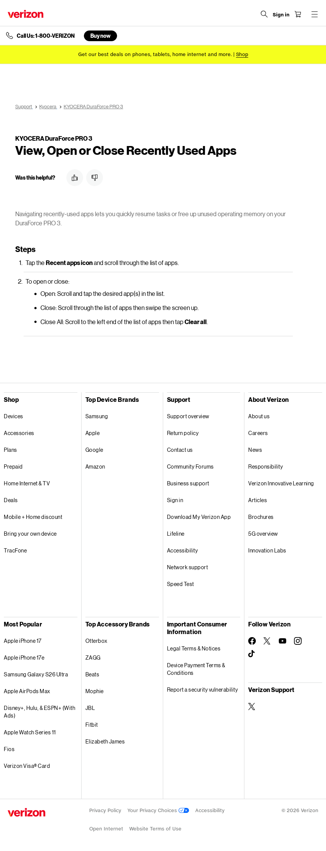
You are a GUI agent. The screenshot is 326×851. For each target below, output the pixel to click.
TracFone (15, 550)
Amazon (95, 466)
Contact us (180, 449)
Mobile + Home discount (33, 517)
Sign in (175, 500)
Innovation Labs (267, 550)
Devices (13, 416)
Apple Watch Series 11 (30, 732)
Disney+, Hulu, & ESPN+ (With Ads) (39, 712)
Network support (187, 567)
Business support (188, 483)
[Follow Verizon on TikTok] (252, 654)
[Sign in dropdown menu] (281, 15)
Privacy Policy (105, 810)
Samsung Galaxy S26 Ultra (36, 674)
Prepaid (13, 466)
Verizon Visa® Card (27, 766)
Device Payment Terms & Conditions (196, 669)
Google (94, 449)
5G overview (263, 533)
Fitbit (91, 724)
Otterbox (96, 640)
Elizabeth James (105, 741)
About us (259, 416)
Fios (9, 749)
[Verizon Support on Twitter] (252, 706)
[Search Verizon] (264, 14)
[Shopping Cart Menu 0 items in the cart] (297, 14)
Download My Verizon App (199, 517)
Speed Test (180, 584)
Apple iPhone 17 (23, 640)
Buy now (100, 35)
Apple (92, 433)
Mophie (94, 691)
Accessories (19, 433)
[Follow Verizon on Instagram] (298, 641)
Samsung (96, 416)
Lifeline (176, 533)
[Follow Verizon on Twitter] (267, 641)
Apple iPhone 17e (24, 657)
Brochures (261, 517)
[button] (74, 177)
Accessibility (182, 550)
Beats (92, 674)
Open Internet (106, 829)
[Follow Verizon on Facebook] (252, 641)
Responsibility (265, 466)
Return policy (183, 433)
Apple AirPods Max (27, 691)
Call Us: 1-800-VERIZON (46, 36)
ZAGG (93, 657)
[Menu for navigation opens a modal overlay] (314, 14)
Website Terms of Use (155, 829)
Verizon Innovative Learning (281, 483)
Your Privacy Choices (158, 810)
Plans (10, 449)
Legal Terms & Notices (194, 648)
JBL (90, 708)
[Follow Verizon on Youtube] (282, 641)
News (255, 449)
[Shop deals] (242, 54)
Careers (258, 433)
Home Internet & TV (27, 483)
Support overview (188, 416)
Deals (11, 500)
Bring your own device (30, 533)
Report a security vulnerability (202, 689)
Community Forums (190, 466)
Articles (257, 500)
